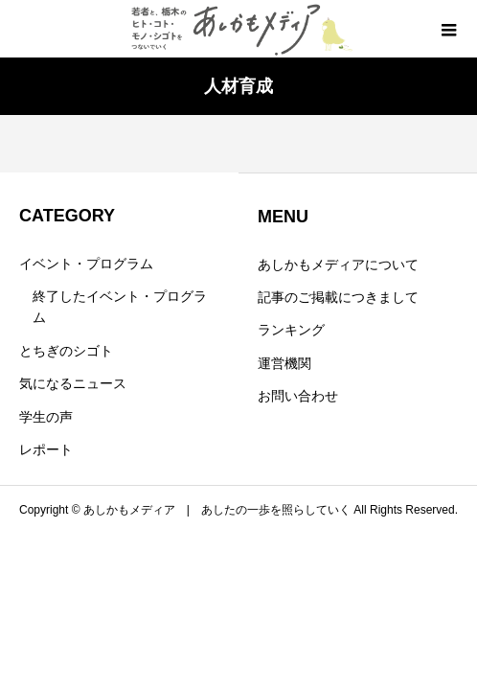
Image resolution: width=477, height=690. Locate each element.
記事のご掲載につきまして (338, 297)
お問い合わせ (298, 395)
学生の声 (46, 417)
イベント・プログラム (86, 263)
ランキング (291, 329)
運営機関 (284, 363)
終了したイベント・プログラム (120, 306)
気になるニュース (72, 383)
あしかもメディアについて (338, 264)
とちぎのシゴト (66, 350)
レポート (46, 449)
